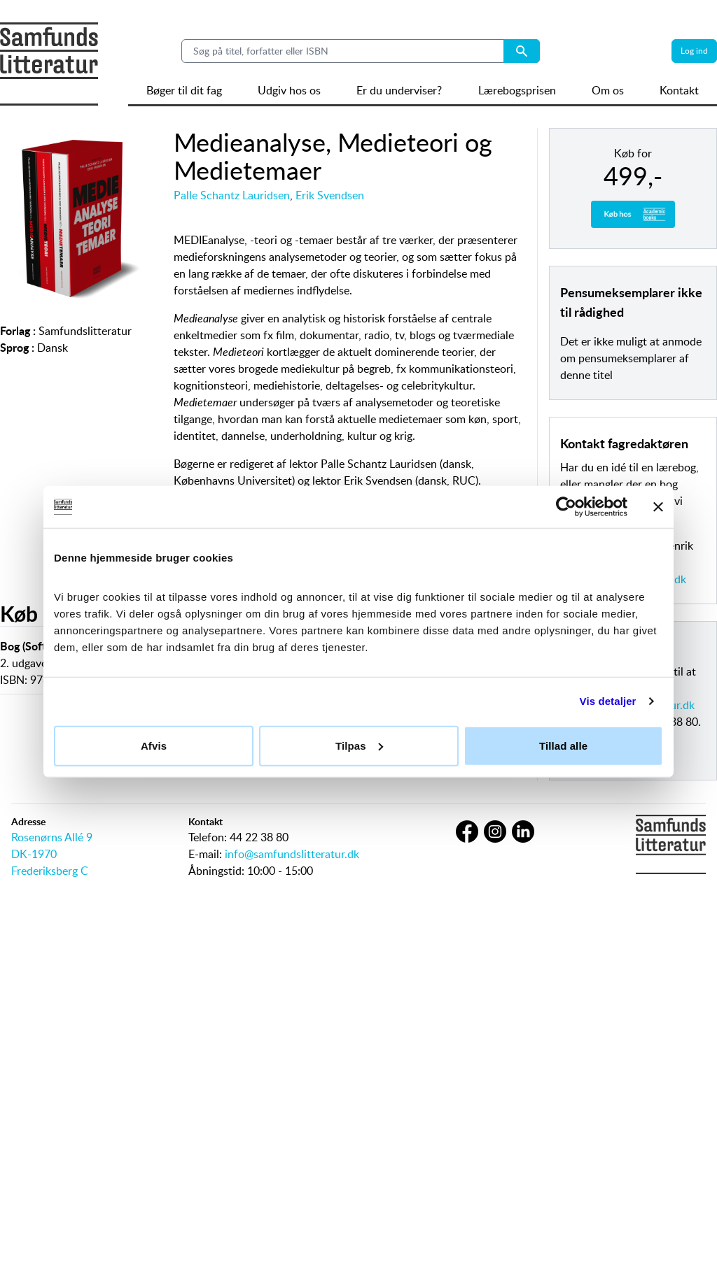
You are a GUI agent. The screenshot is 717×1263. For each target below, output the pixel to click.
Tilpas (359, 745)
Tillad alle (563, 745)
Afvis (154, 745)
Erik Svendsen (329, 195)
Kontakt (679, 90)
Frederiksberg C (49, 870)
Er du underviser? (399, 90)
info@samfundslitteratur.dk (292, 854)
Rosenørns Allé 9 (51, 837)
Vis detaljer (608, 701)
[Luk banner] (658, 507)
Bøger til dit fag (184, 90)
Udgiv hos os (289, 90)
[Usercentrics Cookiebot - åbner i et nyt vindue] (566, 507)
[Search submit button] (521, 51)
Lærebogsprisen (517, 90)
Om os (608, 90)
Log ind (694, 51)
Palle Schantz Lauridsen (232, 195)
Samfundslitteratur (85, 330)
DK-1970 (34, 854)
